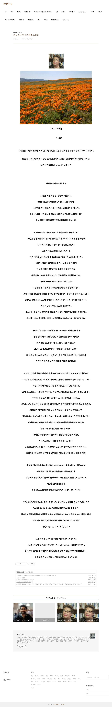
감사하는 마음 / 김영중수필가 (24, 580)
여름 (39, 684)
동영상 (100, 12)
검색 (107, 677)
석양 (69, 679)
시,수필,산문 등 (20, 572)
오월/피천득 (19, 577)
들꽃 (60, 681)
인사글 (45, 20)
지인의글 (71, 12)
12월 (37, 681)
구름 (64, 679)
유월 (43, 676)
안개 (57, 676)
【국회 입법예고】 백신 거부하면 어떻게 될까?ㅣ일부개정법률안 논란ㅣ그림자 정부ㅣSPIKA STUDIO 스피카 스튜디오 (47, 584)
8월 (39, 679)
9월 (44, 679)
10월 (37, 676)
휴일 (49, 681)
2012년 (68, 676)
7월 (65, 681)
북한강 (50, 679)
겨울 (54, 681)
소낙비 (43, 681)
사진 (56, 12)
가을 (70, 681)
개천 (74, 676)
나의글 (63, 12)
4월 (52, 676)
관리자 (62, 704)
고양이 (33, 679)
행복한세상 (7, 4)
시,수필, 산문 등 (82, 12)
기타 (38, 20)
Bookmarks (54, 20)
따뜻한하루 (31, 20)
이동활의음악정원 (10, 20)
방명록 (18, 12)
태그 (12, 12)
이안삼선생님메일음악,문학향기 (42, 12)
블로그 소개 (65, 20)
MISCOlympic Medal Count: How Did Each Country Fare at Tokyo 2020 (35, 575)
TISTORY (56, 704)
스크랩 (92, 12)
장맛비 (33, 684)
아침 (75, 679)
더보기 (32, 688)
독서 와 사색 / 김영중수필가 (23, 582)
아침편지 (21, 20)
